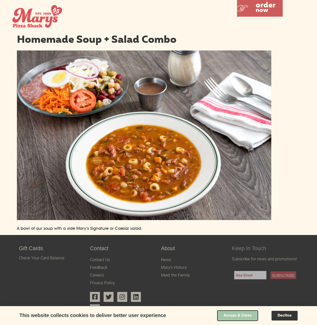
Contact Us (100, 259)
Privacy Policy (102, 282)
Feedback (98, 267)
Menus (231, 25)
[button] (260, 8)
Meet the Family (175, 275)
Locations (195, 25)
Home (162, 25)
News (166, 259)
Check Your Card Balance (41, 258)
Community (268, 25)
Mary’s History (174, 267)
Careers (97, 275)
